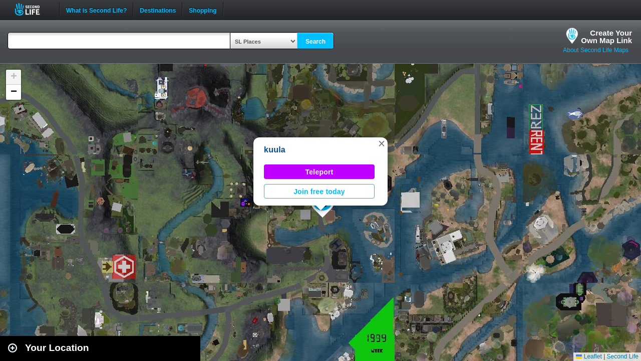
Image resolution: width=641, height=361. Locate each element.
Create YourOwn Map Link (606, 37)
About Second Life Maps (595, 50)
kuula (274, 149)
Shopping (202, 9)
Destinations (158, 9)
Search (315, 41)
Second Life (33, 9)
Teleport (319, 172)
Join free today (319, 192)
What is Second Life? (96, 9)
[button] (382, 143)
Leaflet (588, 356)
